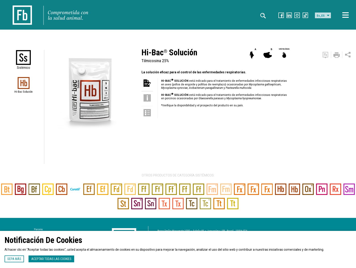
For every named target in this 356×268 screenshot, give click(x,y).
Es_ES (321, 15)
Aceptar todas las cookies (51, 259)
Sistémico (23, 67)
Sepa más (14, 259)
